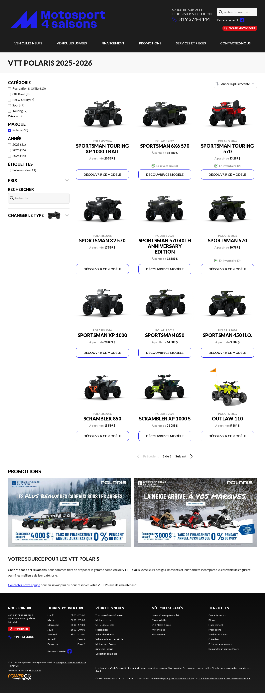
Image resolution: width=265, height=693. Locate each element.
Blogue (212, 620)
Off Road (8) (21, 94)
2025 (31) (19, 144)
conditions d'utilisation (211, 678)
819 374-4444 (191, 19)
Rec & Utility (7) (23, 99)
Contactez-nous (235, 43)
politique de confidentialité (177, 678)
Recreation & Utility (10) (29, 88)
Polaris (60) (20, 130)
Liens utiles (218, 608)
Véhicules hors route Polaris (110, 639)
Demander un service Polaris (223, 648)
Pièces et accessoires (220, 644)
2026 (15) (19, 150)
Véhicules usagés (72, 43)
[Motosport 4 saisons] (58, 19)
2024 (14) (19, 155)
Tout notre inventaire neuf (109, 615)
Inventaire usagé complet (165, 615)
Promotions (150, 43)
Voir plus (15, 115)
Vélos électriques (104, 634)
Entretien (213, 639)
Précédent (147, 456)
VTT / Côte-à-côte (104, 624)
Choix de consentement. (237, 678)
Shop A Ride (35, 670)
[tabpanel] (66, 630)
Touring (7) (19, 111)
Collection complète (106, 653)
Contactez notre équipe (24, 585)
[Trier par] (235, 84)
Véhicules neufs (28, 43)
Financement (112, 43)
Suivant (184, 456)
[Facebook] (242, 20)
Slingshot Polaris (104, 648)
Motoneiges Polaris (105, 644)
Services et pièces (191, 43)
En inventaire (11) (24, 170)
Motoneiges (101, 629)
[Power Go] (48, 677)
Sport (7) (18, 105)
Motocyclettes (103, 620)
